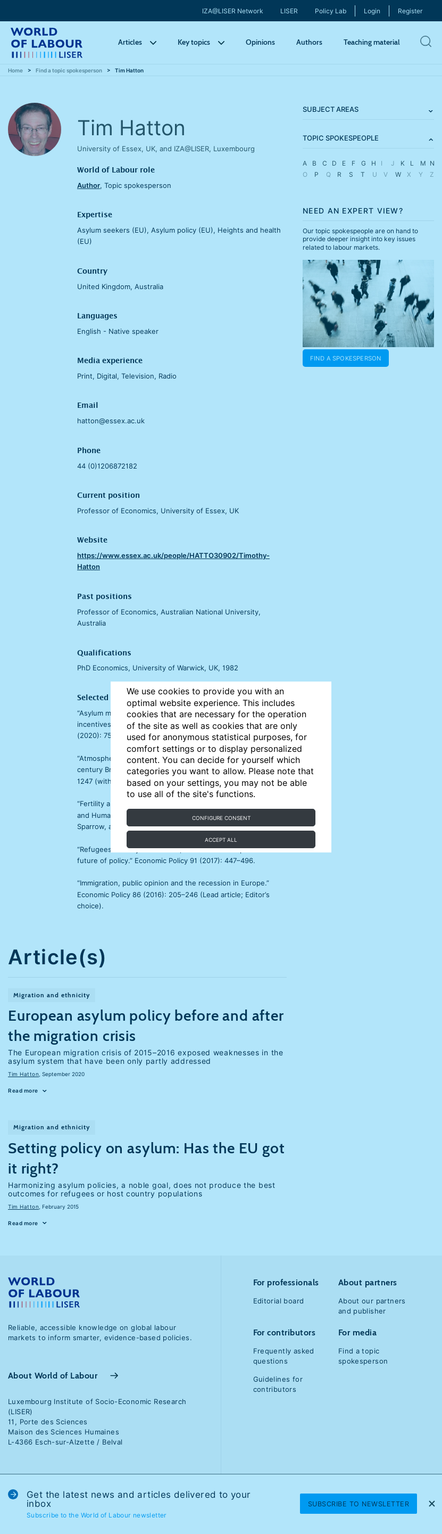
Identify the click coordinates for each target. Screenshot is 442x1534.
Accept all (221, 839)
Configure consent (221, 818)
